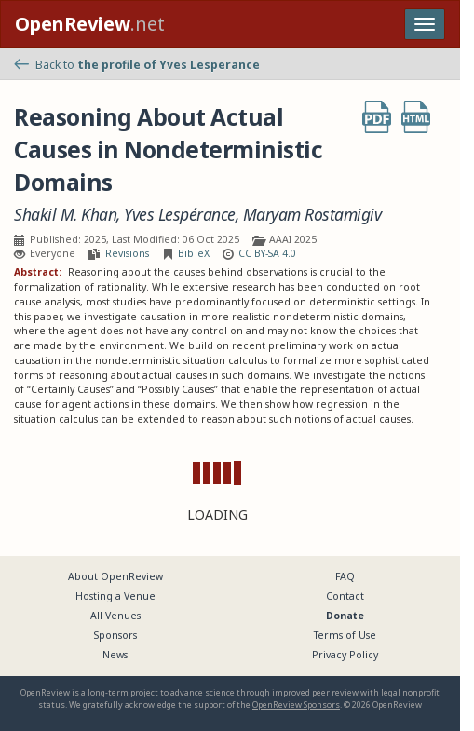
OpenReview (45, 692)
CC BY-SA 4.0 (267, 253)
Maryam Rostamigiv (312, 214)
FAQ (345, 576)
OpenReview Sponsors (296, 704)
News (115, 654)
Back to (137, 65)
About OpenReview (115, 576)
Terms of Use (345, 635)
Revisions (127, 253)
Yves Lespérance (180, 214)
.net (90, 23)
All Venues (115, 615)
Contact (345, 595)
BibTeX (194, 253)
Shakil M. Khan (65, 214)
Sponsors (115, 635)
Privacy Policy (345, 654)
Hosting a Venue (115, 595)
